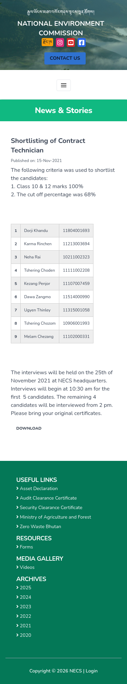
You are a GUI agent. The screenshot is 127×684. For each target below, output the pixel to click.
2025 (23, 587)
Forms (24, 547)
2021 (23, 626)
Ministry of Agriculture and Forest (53, 517)
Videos (25, 567)
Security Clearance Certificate (49, 507)
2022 (23, 616)
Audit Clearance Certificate (46, 498)
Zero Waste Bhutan (38, 526)
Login (92, 671)
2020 (23, 635)
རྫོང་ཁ (47, 42)
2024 (23, 597)
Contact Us (65, 58)
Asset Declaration (37, 488)
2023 (23, 607)
